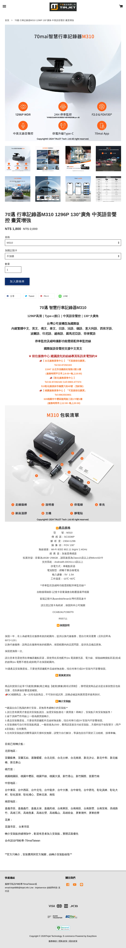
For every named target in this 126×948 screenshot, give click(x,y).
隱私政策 (63, 941)
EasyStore (92, 936)
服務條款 (53, 941)
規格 (7, 237)
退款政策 (73, 941)
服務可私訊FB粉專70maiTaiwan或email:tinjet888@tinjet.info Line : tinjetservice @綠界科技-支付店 (32, 887)
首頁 (7, 20)
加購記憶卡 (11, 250)
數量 (7, 263)
